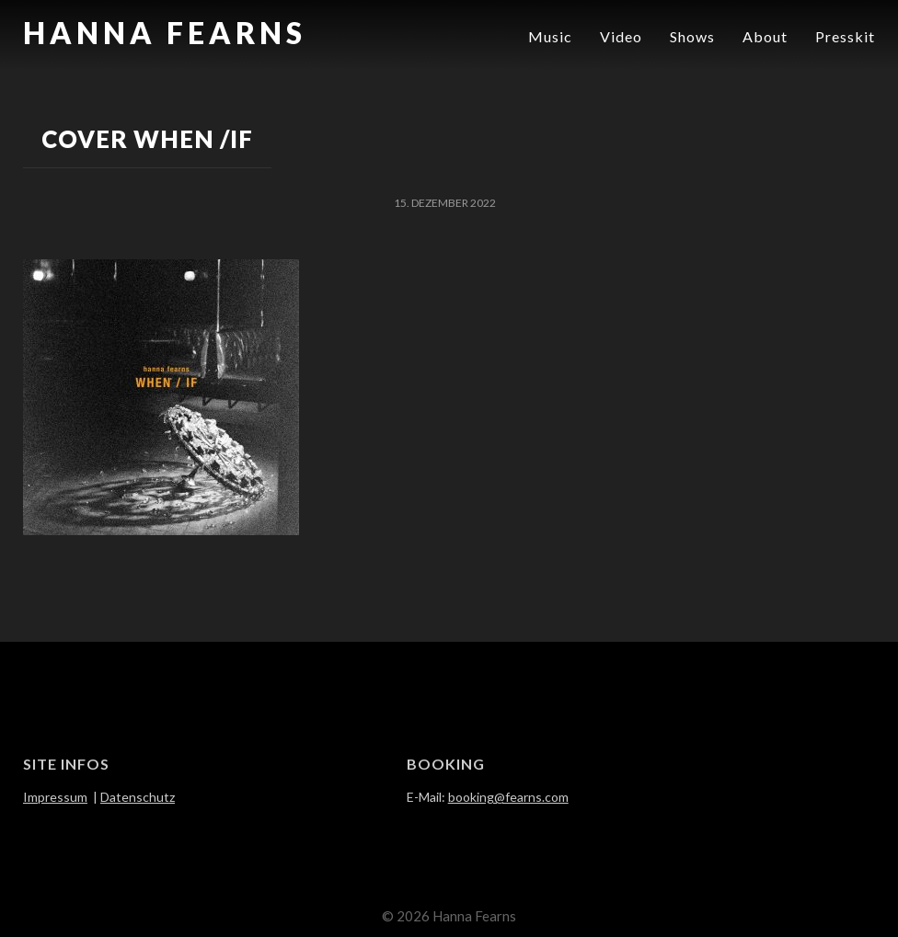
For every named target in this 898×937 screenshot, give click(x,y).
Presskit (845, 36)
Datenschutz (137, 797)
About (765, 36)
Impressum (55, 797)
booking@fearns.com (508, 797)
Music (550, 36)
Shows (692, 36)
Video (621, 36)
